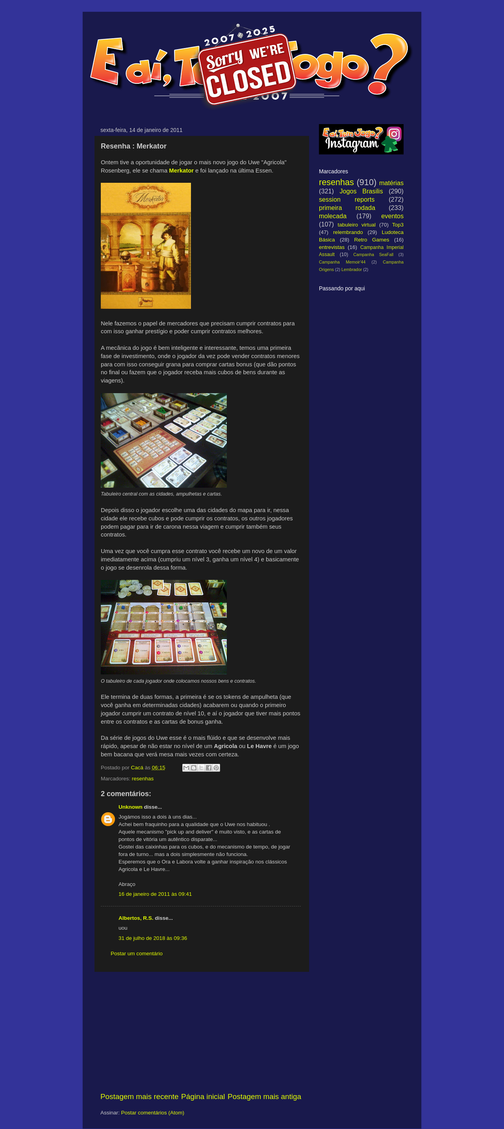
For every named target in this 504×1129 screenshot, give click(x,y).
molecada (332, 215)
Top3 (398, 225)
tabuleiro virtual (356, 225)
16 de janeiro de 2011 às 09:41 (155, 894)
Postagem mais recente (139, 1096)
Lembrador (351, 269)
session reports (346, 199)
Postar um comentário (137, 953)
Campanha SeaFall (373, 254)
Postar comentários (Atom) (153, 1113)
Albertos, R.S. (136, 918)
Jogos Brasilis (361, 191)
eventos (392, 215)
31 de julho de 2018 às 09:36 (153, 938)
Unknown (131, 807)
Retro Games (371, 240)
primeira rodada (347, 207)
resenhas (143, 779)
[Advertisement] (201, 1031)
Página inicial (203, 1096)
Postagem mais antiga (264, 1096)
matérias (391, 182)
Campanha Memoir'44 (342, 262)
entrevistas (332, 247)
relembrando (348, 232)
